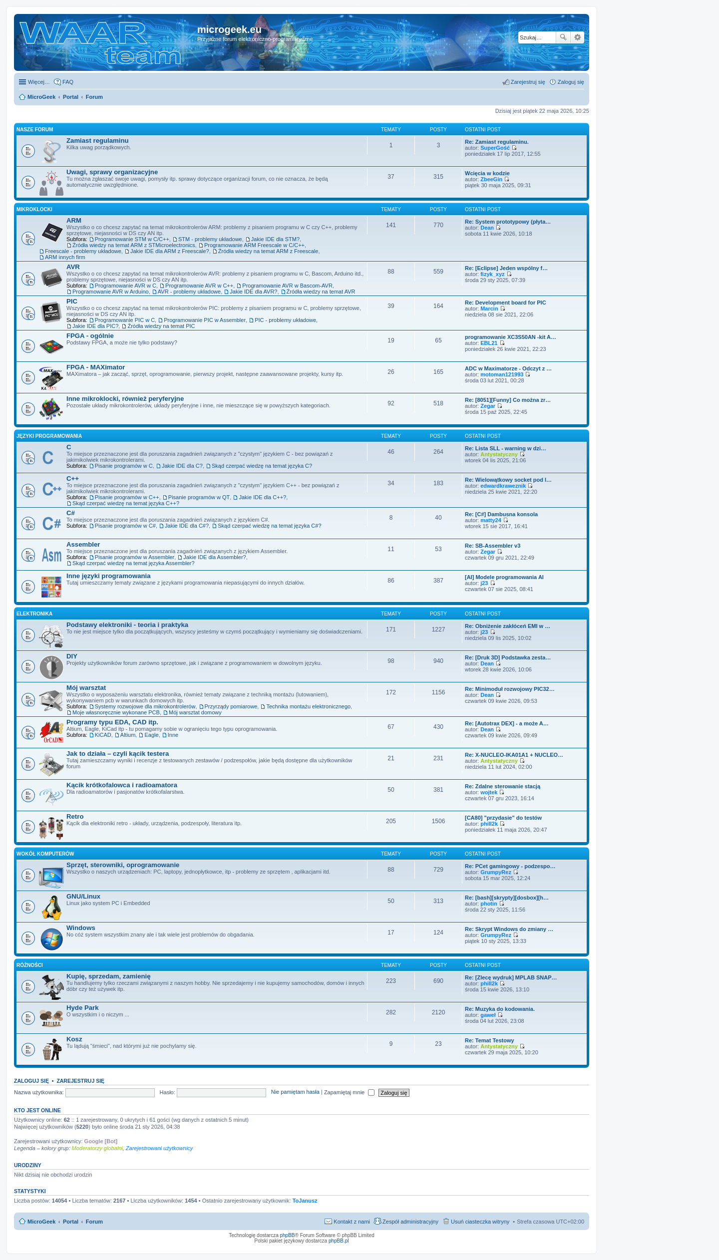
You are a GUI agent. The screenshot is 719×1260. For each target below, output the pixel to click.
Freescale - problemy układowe (83, 251)
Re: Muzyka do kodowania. (500, 1009)
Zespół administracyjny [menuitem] (410, 1222)
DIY (71, 656)
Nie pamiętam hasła (295, 1092)
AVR (73, 267)
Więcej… (39, 82)
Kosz (74, 1039)
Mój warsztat (86, 687)
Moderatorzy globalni (97, 1148)
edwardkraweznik (503, 486)
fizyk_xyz (492, 274)
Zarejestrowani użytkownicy (159, 1148)
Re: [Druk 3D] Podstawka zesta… (508, 657)
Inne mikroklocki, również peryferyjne (125, 398)
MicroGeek (41, 1222)
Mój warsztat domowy (195, 712)
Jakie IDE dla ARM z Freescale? (169, 251)
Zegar (487, 406)
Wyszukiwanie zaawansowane (577, 37)
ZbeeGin (491, 179)
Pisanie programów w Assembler (135, 557)
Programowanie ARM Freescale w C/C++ (254, 245)
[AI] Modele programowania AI (504, 577)
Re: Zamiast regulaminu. (497, 142)
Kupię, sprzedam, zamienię (108, 976)
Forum (94, 1222)
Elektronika (34, 614)
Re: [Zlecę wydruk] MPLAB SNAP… (511, 977)
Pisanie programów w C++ (127, 497)
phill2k (489, 824)
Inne (173, 735)
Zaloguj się (31, 1081)
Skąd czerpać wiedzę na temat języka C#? (269, 526)
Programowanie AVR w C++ (199, 286)
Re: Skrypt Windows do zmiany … (509, 929)
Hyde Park (82, 1007)
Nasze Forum (34, 129)
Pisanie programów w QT (199, 497)
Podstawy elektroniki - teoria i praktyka (127, 625)
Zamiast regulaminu (97, 140)
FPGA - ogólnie (90, 335)
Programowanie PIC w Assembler (205, 320)
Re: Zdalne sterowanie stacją (502, 786)
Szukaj (563, 37)
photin (488, 904)
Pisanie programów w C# (125, 526)
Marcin (489, 309)
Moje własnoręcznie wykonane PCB (116, 712)
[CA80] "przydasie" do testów (503, 818)
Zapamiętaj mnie (349, 1092)
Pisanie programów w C (124, 466)
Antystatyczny (499, 454)
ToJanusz (305, 1201)
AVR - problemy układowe (189, 292)
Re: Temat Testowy (489, 1040)
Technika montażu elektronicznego (308, 706)
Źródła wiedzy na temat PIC (161, 326)
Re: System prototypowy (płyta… (508, 222)
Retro (74, 816)
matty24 (490, 520)
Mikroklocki (34, 209)
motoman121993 (501, 374)
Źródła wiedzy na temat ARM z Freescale (268, 251)
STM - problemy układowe (210, 239)
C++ (72, 478)
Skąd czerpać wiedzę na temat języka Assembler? (133, 563)
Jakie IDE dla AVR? (253, 292)
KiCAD (103, 735)
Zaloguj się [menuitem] (571, 82)
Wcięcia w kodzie (487, 173)
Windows (80, 928)
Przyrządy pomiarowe (231, 706)
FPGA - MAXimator (95, 367)
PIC (71, 301)
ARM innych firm (65, 257)
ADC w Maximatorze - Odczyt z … (508, 368)
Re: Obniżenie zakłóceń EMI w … (507, 626)
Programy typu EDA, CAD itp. (112, 722)
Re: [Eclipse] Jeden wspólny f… (506, 268)
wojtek (488, 792)
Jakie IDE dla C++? (262, 497)
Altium (128, 735)
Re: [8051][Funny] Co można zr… (508, 400)
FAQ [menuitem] (67, 82)
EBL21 (488, 343)
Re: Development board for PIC (505, 303)
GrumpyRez (495, 872)
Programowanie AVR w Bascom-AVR (287, 286)
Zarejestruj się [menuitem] (528, 82)
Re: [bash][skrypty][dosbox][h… (507, 898)
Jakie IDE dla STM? (275, 239)
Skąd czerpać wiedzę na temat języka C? (262, 466)
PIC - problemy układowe (285, 320)
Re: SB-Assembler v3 (492, 546)
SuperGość (495, 148)
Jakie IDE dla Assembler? (214, 557)
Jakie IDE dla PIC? (95, 326)
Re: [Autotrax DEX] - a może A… (507, 723)
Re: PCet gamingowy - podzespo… (510, 866)
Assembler (83, 544)
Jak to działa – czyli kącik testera (117, 753)
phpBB (287, 1235)
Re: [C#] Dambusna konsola (501, 514)
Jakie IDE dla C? (182, 466)
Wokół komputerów (45, 854)
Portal (70, 97)
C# (70, 513)
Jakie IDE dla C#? (187, 526)
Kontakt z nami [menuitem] (352, 1222)
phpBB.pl (339, 1241)
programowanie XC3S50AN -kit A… (510, 337)
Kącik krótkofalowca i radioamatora (121, 785)
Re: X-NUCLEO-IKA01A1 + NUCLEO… (514, 755)
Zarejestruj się (80, 1081)
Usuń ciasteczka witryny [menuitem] (480, 1222)
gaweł (488, 1015)
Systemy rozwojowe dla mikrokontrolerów (145, 706)
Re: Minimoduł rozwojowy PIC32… (510, 689)
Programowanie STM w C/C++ (132, 239)
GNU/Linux (83, 896)
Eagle (151, 735)
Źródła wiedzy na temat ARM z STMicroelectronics (133, 245)
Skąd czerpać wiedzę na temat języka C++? (125, 503)
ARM (73, 220)
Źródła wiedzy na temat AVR (321, 292)
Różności (29, 965)
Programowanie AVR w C (125, 286)
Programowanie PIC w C (125, 320)
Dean (487, 228)
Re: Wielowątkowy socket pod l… (508, 480)
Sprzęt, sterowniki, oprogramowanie (122, 865)
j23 (484, 583)
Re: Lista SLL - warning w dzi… (505, 448)
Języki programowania (49, 436)
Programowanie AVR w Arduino (110, 292)
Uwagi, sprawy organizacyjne (112, 172)
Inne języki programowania (108, 576)
